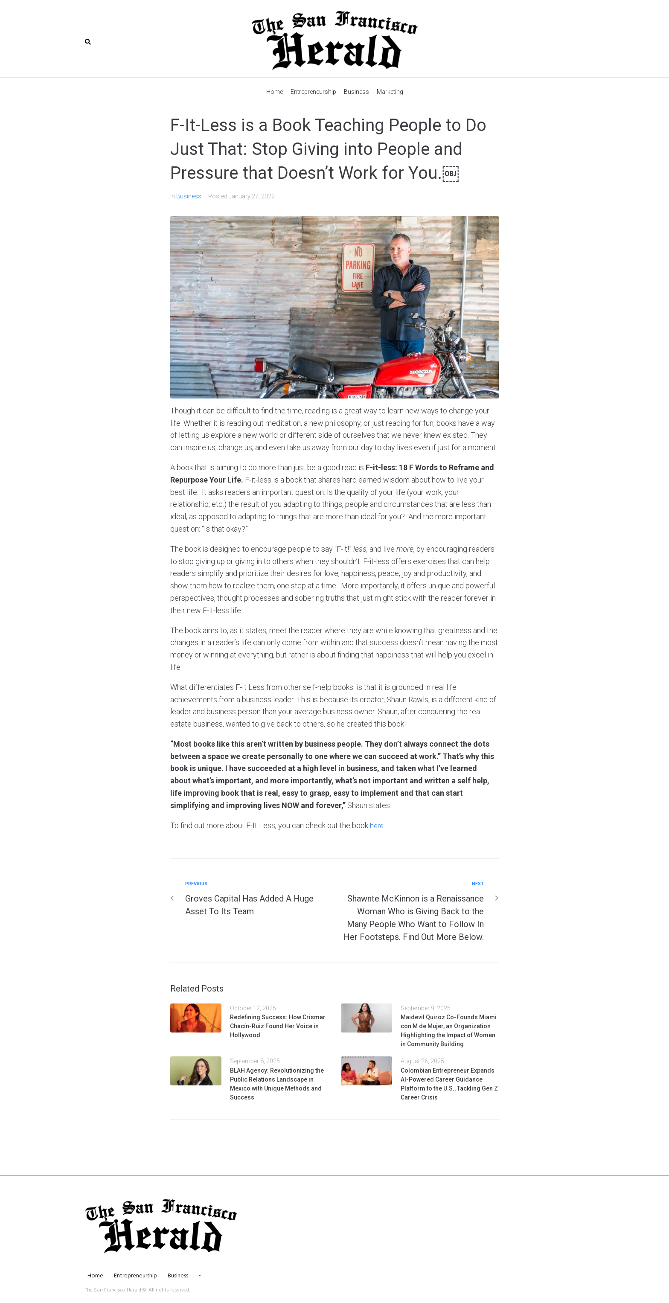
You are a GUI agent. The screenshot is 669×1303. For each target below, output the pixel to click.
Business (188, 195)
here (377, 824)
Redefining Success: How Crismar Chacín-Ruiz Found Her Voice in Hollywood (278, 1025)
